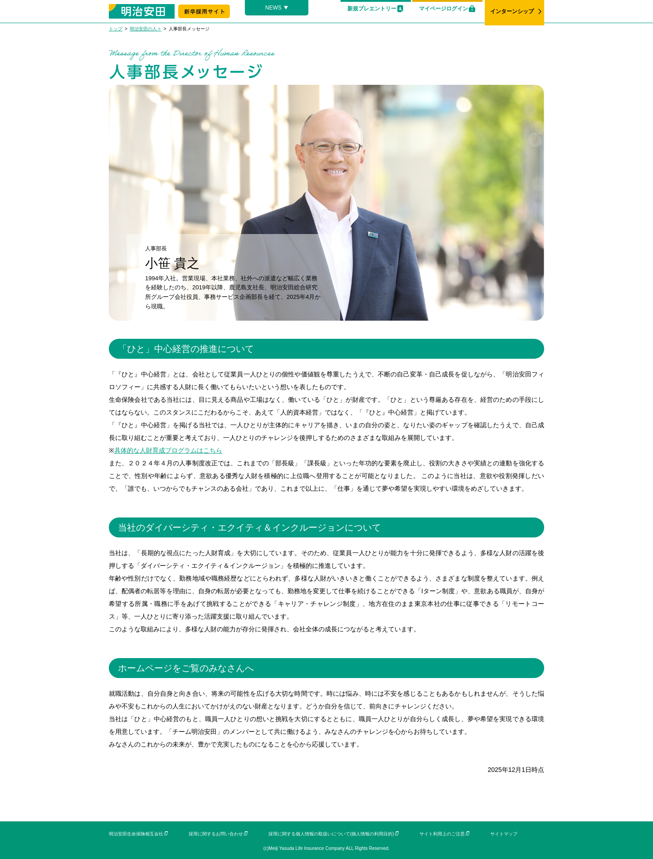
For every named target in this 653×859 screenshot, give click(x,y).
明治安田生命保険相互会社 (136, 833)
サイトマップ (503, 833)
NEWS (273, 8)
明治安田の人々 (145, 28)
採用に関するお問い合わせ (216, 833)
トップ (115, 28)
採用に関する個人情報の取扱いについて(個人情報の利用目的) (331, 833)
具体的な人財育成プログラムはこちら (168, 450)
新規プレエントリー (371, 8)
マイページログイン (443, 8)
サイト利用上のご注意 (442, 833)
